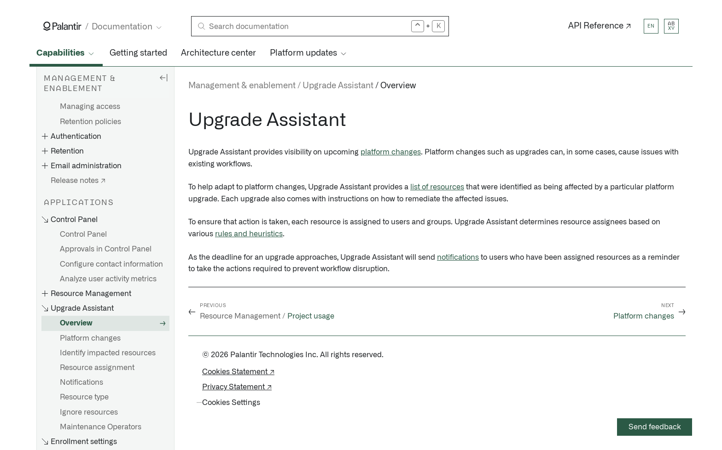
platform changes (391, 152)
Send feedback (655, 427)
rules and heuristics (249, 234)
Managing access (90, 106)
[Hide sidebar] (163, 77)
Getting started (138, 53)
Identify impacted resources (108, 353)
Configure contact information (111, 264)
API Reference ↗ (599, 26)
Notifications (81, 382)
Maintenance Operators (100, 427)
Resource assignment (97, 367)
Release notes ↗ (78, 180)
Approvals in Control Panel (105, 249)
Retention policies (90, 121)
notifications (458, 257)
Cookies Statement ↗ (238, 372)
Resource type (84, 397)
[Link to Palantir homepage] (62, 26)
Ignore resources (89, 412)
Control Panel (83, 234)
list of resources (437, 187)
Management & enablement (242, 86)
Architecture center (218, 53)
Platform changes (90, 338)
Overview (76, 323)
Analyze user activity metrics (108, 279)
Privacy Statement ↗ (237, 387)
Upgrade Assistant (338, 86)
